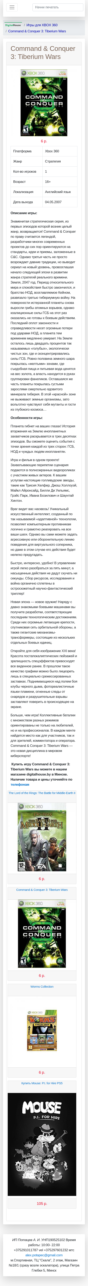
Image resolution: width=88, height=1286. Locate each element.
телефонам (20, 784)
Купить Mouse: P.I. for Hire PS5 (41, 1083)
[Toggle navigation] (12, 7)
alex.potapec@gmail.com (44, 1255)
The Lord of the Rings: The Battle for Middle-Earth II (42, 793)
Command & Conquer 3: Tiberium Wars (37, 31)
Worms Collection (41, 986)
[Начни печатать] (58, 7)
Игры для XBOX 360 (42, 25)
